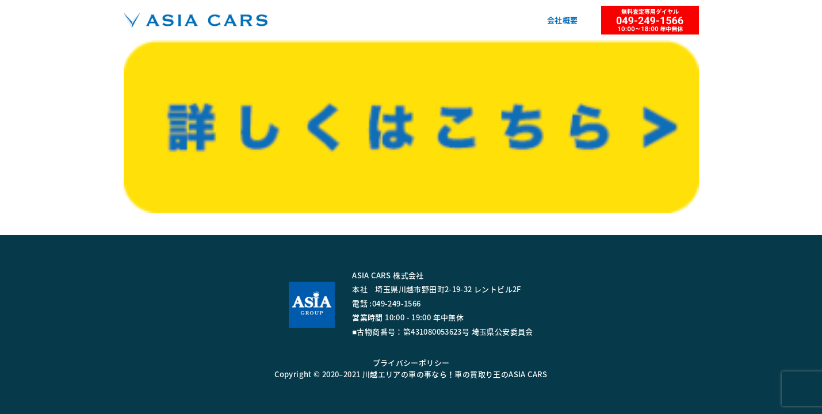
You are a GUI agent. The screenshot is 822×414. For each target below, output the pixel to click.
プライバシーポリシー (411, 362)
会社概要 (562, 19)
